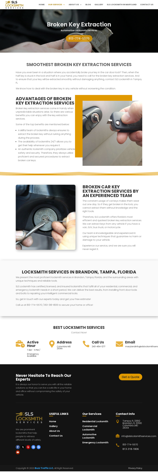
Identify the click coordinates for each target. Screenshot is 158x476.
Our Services (55, 5)
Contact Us (146, 5)
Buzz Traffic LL (42, 468)
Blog (88, 5)
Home (42, 5)
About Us (74, 5)
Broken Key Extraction (79, 27)
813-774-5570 (79, 41)
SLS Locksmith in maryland (122, 5)
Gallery (99, 5)
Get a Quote (130, 377)
